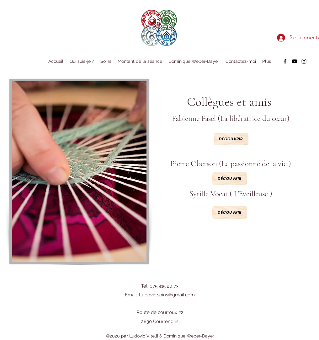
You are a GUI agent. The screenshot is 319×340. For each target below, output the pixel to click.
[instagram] (304, 61)
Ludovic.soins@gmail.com (167, 295)
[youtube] (294, 61)
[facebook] (285, 61)
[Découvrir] (229, 212)
